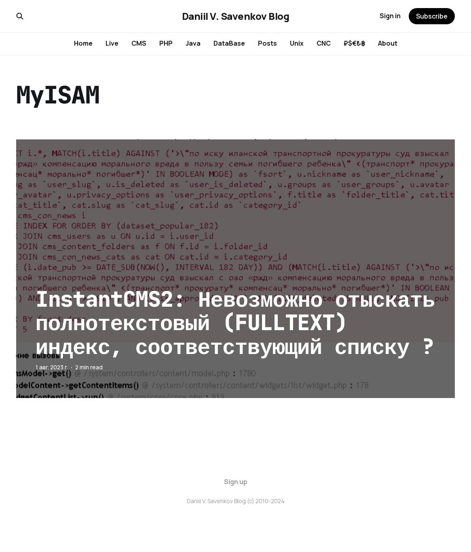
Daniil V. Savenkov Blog (235, 16)
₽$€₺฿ (354, 43)
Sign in (390, 15)
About (387, 43)
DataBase (229, 43)
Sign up (235, 481)
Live (112, 43)
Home (83, 43)
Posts (267, 43)
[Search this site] (20, 16)
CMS (138, 43)
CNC (324, 43)
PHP (166, 43)
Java (193, 43)
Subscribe (432, 16)
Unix (297, 43)
